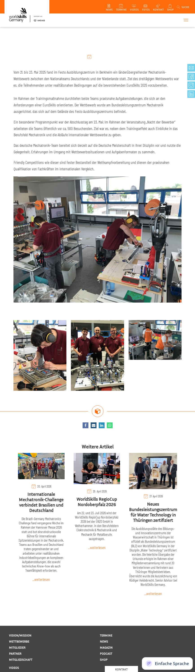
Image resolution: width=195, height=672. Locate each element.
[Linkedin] (102, 425)
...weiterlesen (41, 579)
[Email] (93, 425)
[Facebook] (85, 425)
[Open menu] (186, 20)
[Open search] (183, 7)
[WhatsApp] (110, 425)
